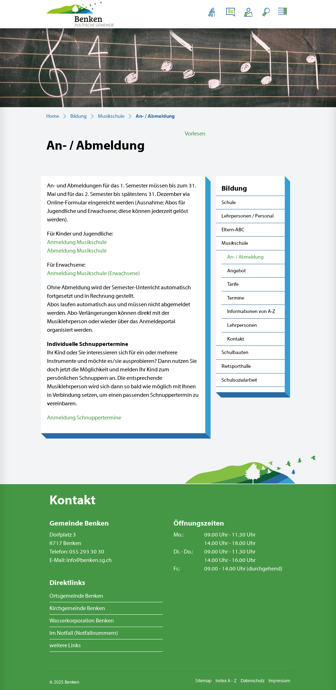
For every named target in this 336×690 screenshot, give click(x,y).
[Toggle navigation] (283, 12)
